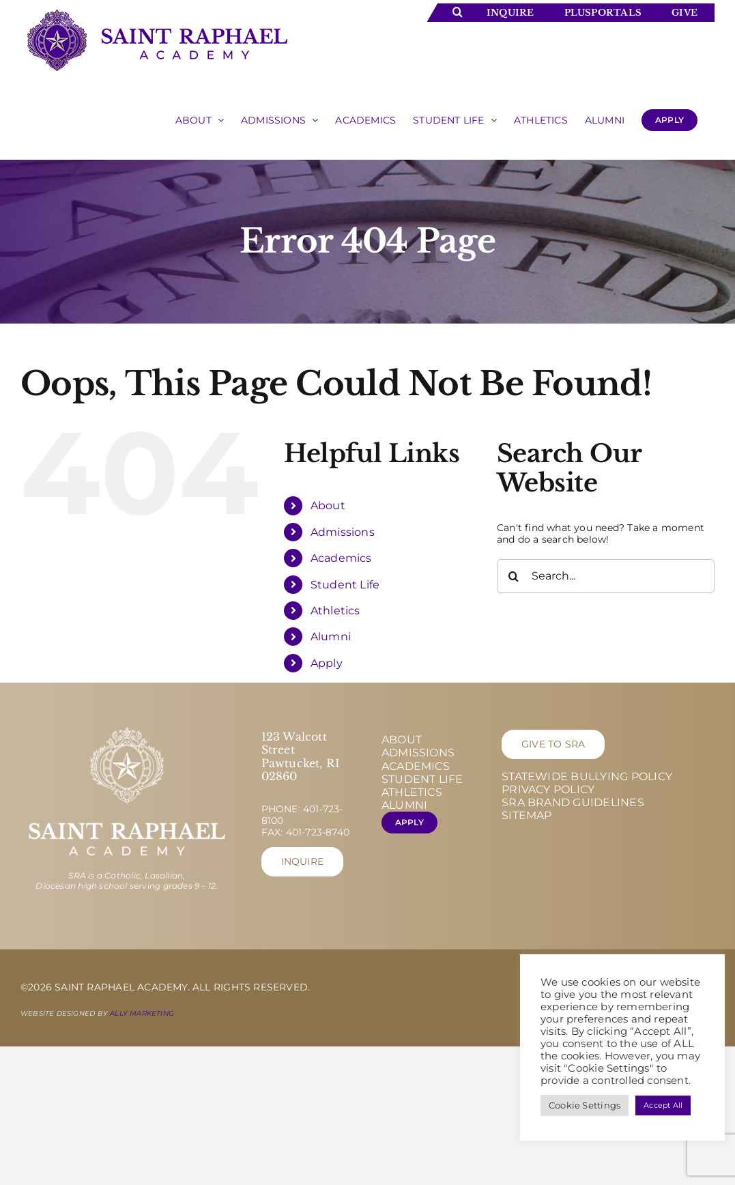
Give (684, 12)
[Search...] (606, 576)
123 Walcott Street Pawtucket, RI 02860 (301, 756)
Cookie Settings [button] (584, 1105)
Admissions (343, 532)
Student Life (345, 584)
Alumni (331, 636)
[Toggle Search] (457, 11)
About (328, 505)
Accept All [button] (663, 1105)
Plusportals (603, 12)
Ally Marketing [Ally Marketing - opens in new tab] (142, 1013)
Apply (327, 663)
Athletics (335, 610)
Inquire (510, 12)
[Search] (514, 576)
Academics (341, 558)
